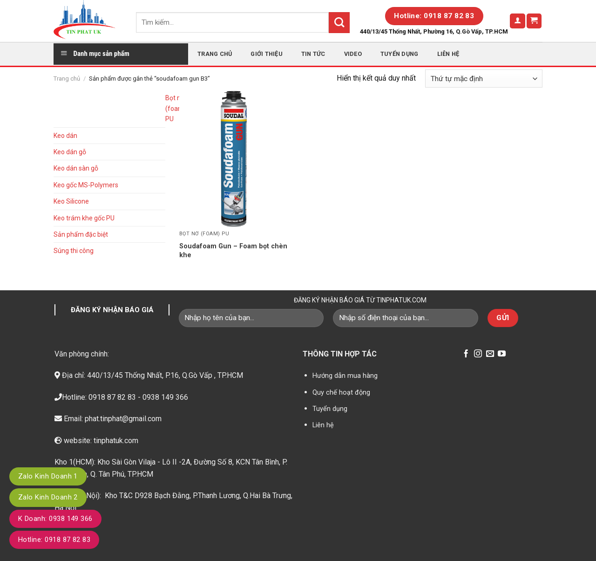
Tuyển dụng (399, 53)
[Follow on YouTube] (502, 354)
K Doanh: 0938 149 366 (55, 518)
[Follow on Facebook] (466, 354)
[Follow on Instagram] (478, 354)
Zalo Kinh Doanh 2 (48, 497)
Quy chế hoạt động (341, 393)
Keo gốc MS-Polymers (86, 185)
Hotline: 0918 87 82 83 (54, 539)
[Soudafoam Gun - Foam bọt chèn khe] (236, 159)
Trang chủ (214, 53)
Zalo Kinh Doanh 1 (48, 476)
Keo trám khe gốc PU (84, 218)
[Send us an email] (490, 354)
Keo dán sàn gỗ (76, 168)
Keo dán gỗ (70, 152)
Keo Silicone (71, 201)
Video (353, 53)
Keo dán (65, 135)
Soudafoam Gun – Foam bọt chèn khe (233, 250)
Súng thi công (74, 250)
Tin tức (313, 53)
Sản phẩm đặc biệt (81, 234)
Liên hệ (448, 53)
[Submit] (339, 22)
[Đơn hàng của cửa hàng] (483, 78)
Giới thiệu (267, 53)
